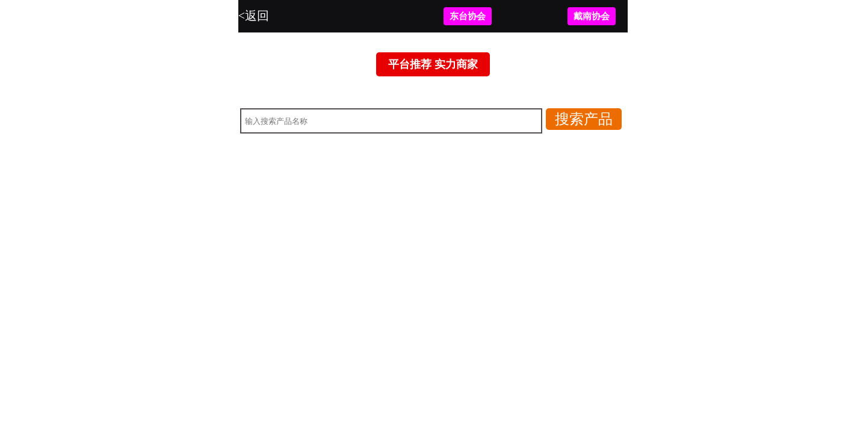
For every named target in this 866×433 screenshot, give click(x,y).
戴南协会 (592, 16)
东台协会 (468, 16)
